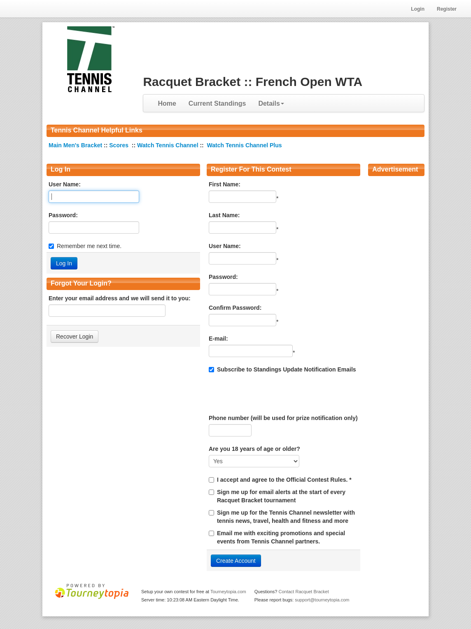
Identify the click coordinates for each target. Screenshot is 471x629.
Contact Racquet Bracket (303, 591)
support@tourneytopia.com (322, 599)
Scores (119, 145)
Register (447, 9)
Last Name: (224, 215)
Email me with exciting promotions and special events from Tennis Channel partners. (281, 537)
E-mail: (218, 338)
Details (271, 103)
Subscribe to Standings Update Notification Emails (282, 369)
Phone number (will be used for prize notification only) (283, 418)
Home (167, 103)
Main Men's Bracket (76, 145)
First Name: (224, 184)
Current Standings (217, 103)
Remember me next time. (89, 246)
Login (417, 9)
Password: (63, 215)
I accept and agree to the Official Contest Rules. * (284, 479)
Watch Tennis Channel (168, 145)
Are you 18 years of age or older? (254, 449)
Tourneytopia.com (228, 591)
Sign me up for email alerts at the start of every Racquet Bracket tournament (281, 496)
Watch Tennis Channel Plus (244, 145)
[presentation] (271, 394)
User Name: (65, 184)
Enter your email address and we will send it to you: (120, 298)
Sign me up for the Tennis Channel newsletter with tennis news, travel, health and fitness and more (286, 516)
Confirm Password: (235, 307)
